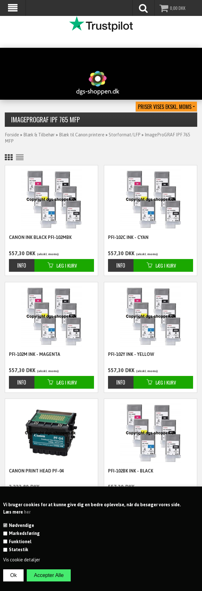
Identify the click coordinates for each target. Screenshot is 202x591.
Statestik (18, 549)
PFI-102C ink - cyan (128, 237)
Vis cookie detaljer (21, 559)
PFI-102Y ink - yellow (131, 354)
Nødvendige (21, 525)
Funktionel (20, 541)
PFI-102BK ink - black (130, 470)
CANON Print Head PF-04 (36, 470)
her (27, 512)
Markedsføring (24, 533)
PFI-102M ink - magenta (34, 354)
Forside (12, 134)
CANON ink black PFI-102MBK (40, 237)
